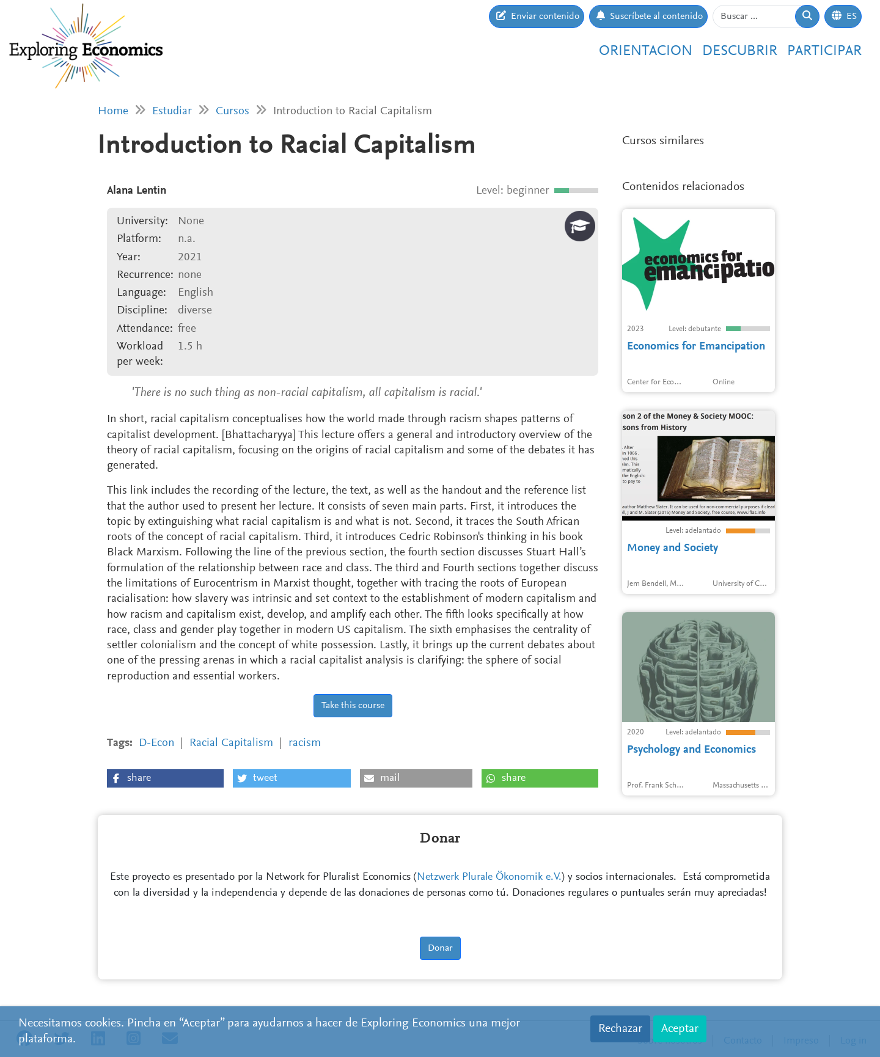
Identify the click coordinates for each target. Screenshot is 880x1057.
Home (113, 111)
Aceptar (679, 1029)
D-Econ (156, 743)
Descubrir (739, 51)
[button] (165, 778)
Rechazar (620, 1029)
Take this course (352, 706)
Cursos (232, 111)
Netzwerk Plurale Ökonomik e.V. (489, 877)
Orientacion (645, 51)
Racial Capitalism (231, 743)
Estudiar (172, 111)
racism (304, 743)
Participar (824, 51)
